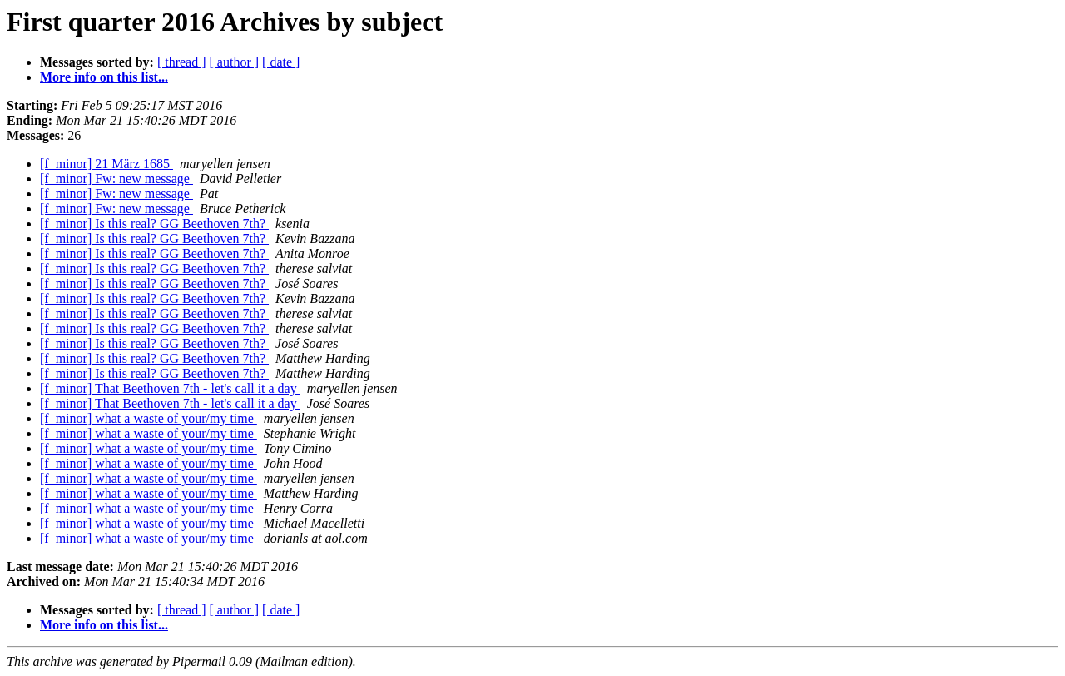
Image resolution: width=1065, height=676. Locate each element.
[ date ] (281, 62)
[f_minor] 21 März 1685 (106, 164)
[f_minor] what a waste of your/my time (148, 418)
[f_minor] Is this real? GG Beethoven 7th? (154, 223)
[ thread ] (181, 62)
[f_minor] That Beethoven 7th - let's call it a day (170, 388)
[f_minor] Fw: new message (116, 178)
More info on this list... (104, 77)
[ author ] (235, 62)
